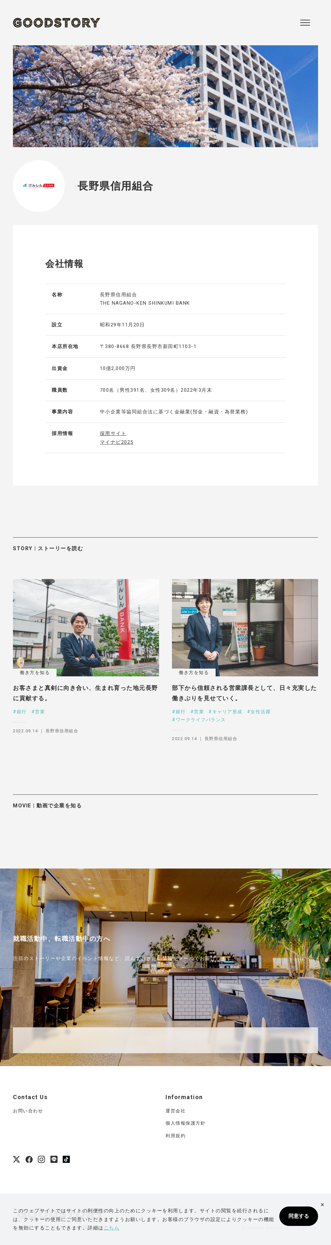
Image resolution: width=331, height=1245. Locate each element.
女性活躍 (261, 711)
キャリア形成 (227, 711)
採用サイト (113, 433)
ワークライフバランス (201, 719)
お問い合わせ (28, 1110)
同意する (298, 1216)
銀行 (22, 711)
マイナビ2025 (116, 442)
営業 (40, 711)
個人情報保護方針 (186, 1123)
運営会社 (176, 1110)
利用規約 (176, 1135)
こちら (112, 1228)
